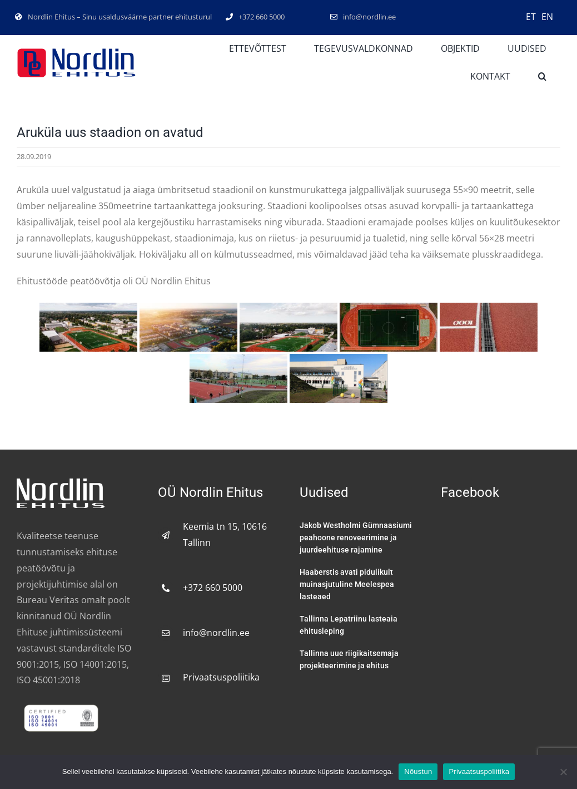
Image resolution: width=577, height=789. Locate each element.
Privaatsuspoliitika (221, 677)
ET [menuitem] (531, 17)
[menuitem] (531, 16)
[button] (542, 77)
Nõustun (418, 771)
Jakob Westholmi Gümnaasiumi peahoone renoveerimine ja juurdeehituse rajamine (356, 537)
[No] (563, 771)
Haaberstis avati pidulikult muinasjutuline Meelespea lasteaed (347, 584)
